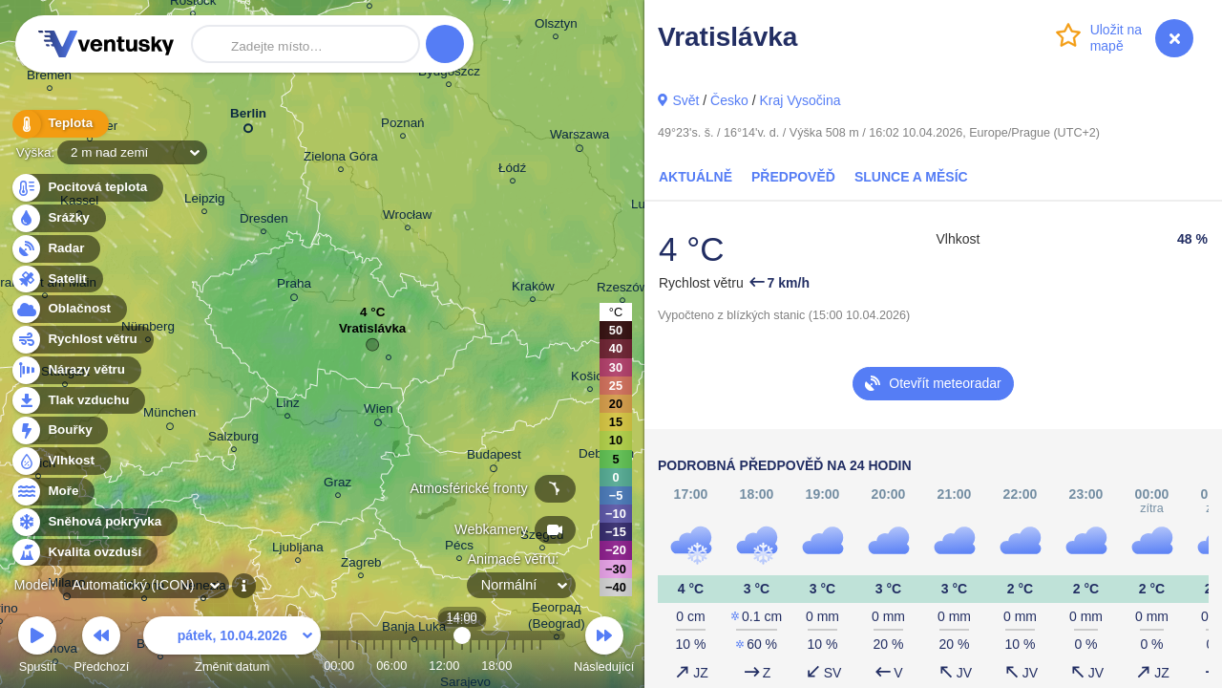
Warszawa (579, 137)
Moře (52, 491)
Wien (378, 411)
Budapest (494, 457)
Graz (337, 485)
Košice (590, 379)
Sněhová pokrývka (93, 522)
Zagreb (361, 565)
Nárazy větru (75, 370)
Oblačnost (68, 309)
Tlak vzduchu (78, 401)
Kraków (533, 289)
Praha (294, 286)
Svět (685, 100)
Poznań (403, 126)
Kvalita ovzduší (83, 553)
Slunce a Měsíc (911, 176)
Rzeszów (623, 290)
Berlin (248, 117)
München (169, 415)
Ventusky (103, 44)
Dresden (264, 221)
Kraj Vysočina (799, 100)
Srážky (58, 218)
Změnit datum (232, 647)
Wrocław (407, 217)
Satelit (56, 279)
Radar (55, 249)
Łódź (512, 171)
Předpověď (793, 176)
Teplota (59, 124)
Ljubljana (298, 550)
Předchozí (102, 647)
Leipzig (204, 201)
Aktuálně (695, 176)
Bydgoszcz (449, 74)
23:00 (540, 665)
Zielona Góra (341, 159)
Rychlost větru (81, 340)
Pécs (459, 548)
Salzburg (233, 439)
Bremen (49, 78)
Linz (288, 406)
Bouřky (59, 430)
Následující (604, 647)
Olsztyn (556, 26)
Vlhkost (60, 461)
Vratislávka (372, 333)
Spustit (37, 647)
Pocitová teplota (86, 188)
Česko (729, 100)
